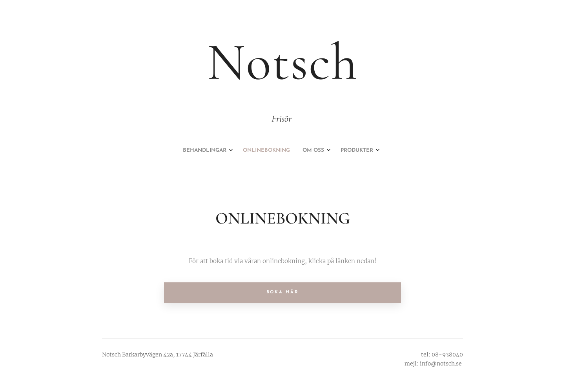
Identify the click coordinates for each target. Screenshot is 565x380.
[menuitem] (260, 150)
